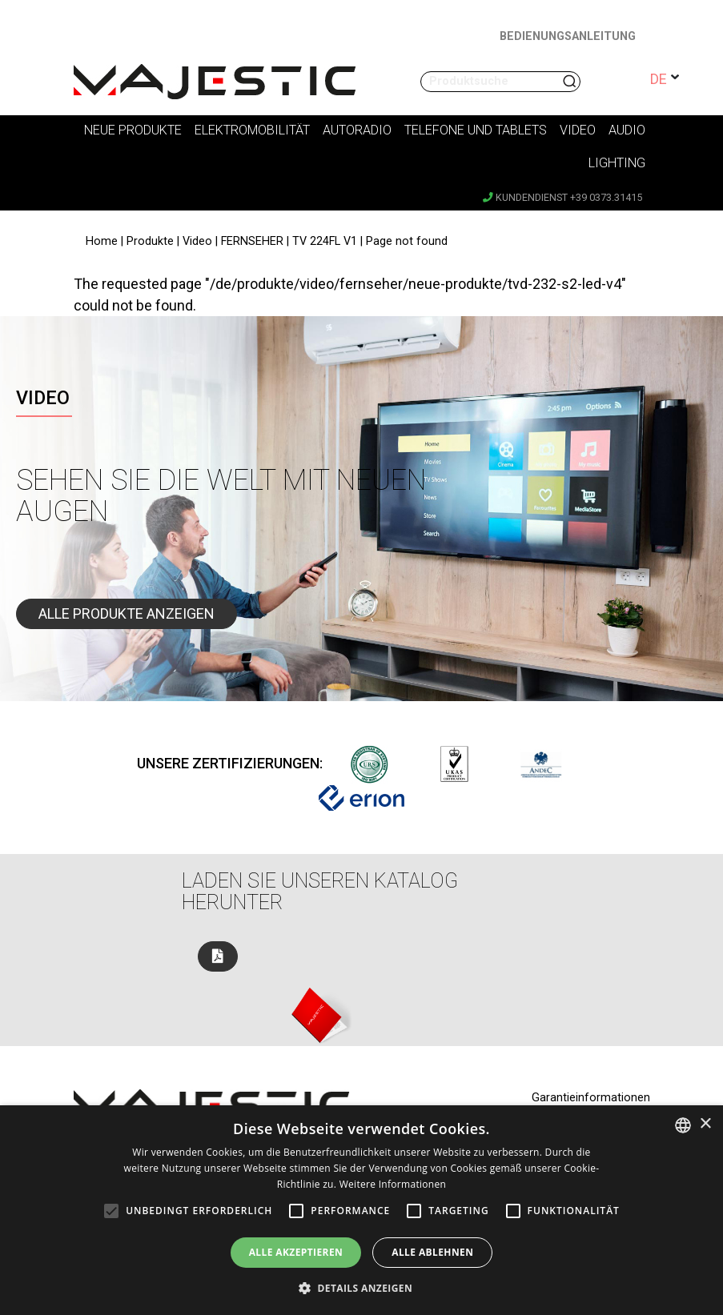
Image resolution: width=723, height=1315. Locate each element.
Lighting (616, 162)
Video (578, 130)
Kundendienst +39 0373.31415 (562, 197)
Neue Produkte (133, 130)
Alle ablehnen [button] (432, 1252)
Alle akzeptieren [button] (296, 1252)
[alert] (361, 1210)
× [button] (705, 1124)
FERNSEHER (252, 241)
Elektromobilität (252, 130)
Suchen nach (571, 82)
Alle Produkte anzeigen (126, 613)
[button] (361, 1288)
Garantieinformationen (591, 1098)
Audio (627, 130)
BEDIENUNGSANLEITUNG (568, 36)
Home (102, 241)
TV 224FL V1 (324, 241)
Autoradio (357, 130)
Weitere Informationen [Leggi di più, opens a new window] (393, 1184)
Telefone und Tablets (475, 130)
